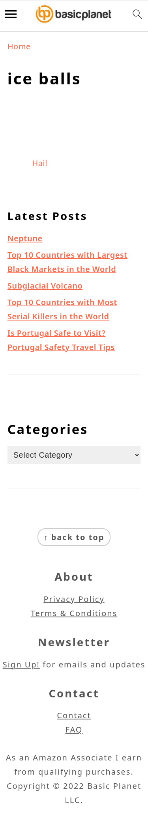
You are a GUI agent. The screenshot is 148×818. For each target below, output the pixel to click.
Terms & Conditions (74, 613)
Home (19, 46)
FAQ (74, 729)
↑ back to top (74, 537)
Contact (74, 715)
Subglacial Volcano (44, 285)
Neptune (25, 238)
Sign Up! (21, 664)
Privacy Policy (73, 599)
